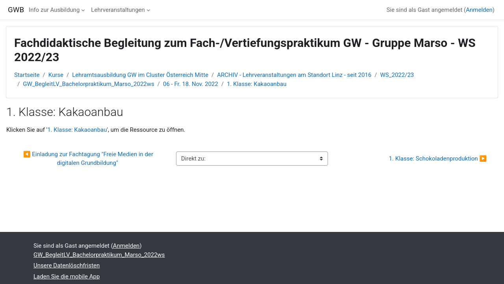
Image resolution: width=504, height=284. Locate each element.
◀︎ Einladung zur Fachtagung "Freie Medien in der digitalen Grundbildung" (89, 159)
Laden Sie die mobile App (66, 276)
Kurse (55, 74)
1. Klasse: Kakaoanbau (256, 84)
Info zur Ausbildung (54, 9)
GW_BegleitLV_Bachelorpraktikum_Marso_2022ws (88, 84)
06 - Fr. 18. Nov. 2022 (190, 84)
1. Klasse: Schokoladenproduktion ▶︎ (438, 158)
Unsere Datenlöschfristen (66, 265)
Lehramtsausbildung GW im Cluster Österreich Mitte (140, 74)
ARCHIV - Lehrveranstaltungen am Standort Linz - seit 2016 (294, 74)
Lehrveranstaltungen (118, 9)
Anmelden (479, 9)
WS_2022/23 (397, 74)
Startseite (27, 74)
